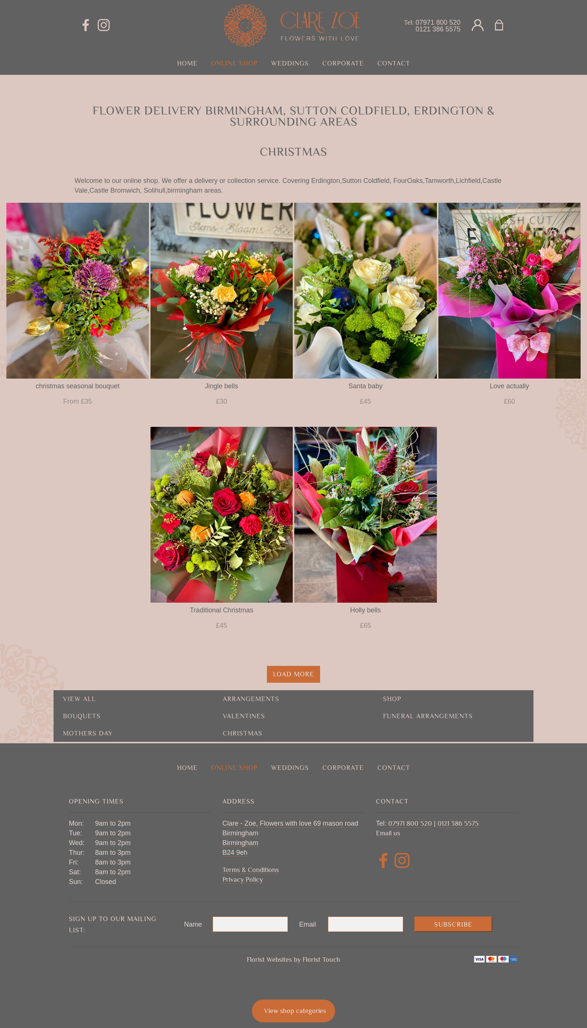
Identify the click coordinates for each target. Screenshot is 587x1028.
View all (79, 699)
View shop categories (295, 1011)
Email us (388, 833)
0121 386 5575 (438, 29)
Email (307, 924)
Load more (293, 674)
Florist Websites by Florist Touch (293, 959)
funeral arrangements (428, 716)
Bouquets (82, 716)
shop (392, 699)
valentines (244, 716)
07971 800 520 (438, 22)
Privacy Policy (242, 879)
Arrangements (251, 699)
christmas (242, 733)
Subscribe (453, 924)
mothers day (88, 733)
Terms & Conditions (250, 870)
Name (193, 924)
